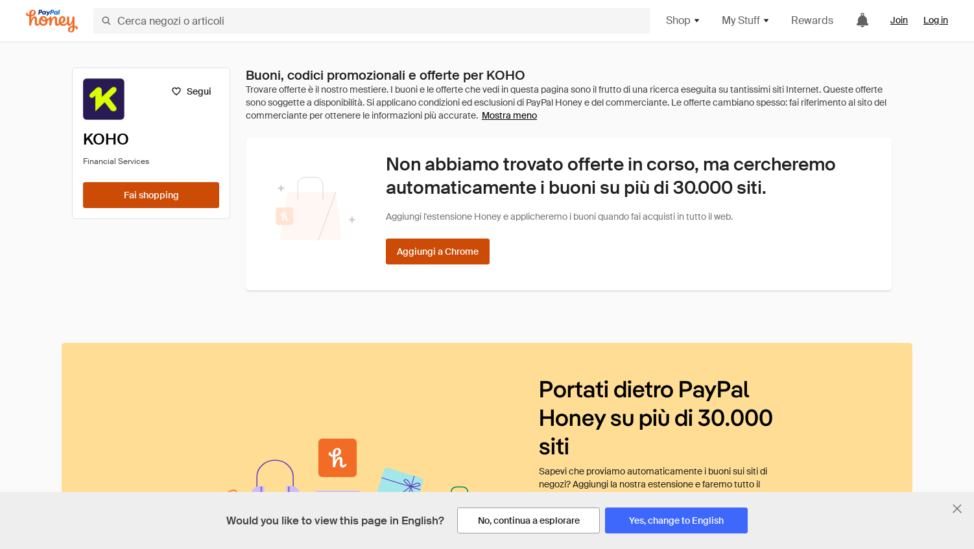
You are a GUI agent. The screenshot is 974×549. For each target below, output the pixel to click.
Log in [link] (935, 20)
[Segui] (191, 91)
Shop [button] (683, 20)
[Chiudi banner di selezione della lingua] (957, 509)
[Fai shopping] (151, 195)
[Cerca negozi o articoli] (371, 21)
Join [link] (899, 20)
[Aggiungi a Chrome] (438, 251)
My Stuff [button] (746, 20)
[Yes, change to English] (676, 520)
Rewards (812, 20)
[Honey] (52, 21)
